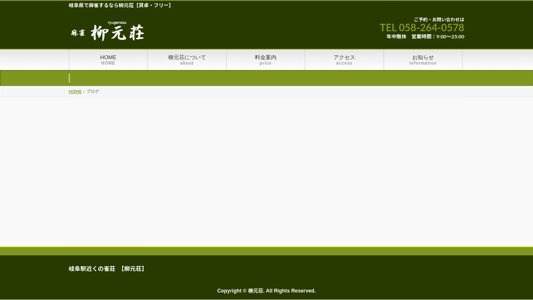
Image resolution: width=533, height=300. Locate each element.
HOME (75, 91)
